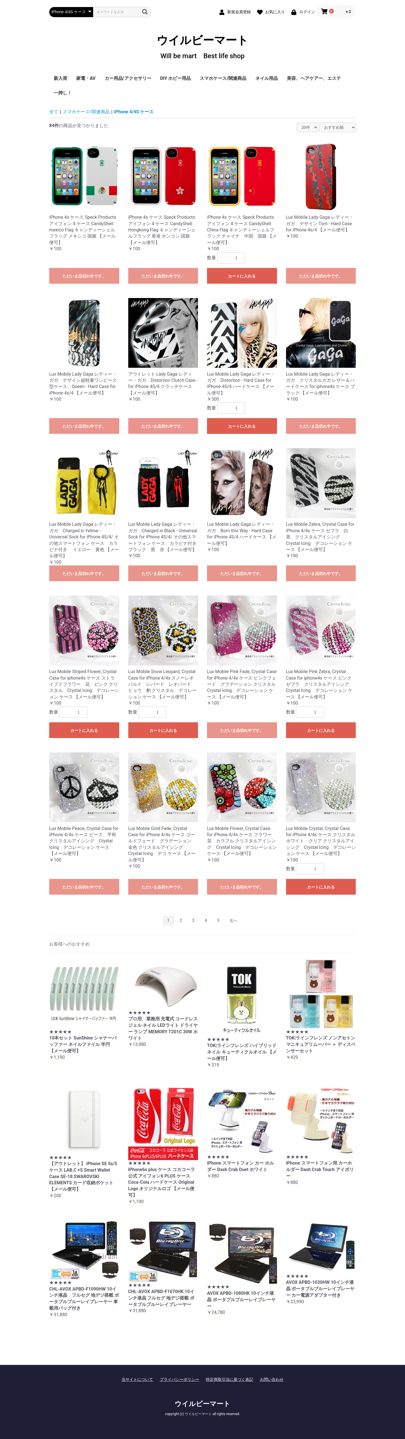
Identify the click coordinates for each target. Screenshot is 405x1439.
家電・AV (86, 78)
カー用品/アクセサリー (128, 78)
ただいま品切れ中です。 (84, 276)
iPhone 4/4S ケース (134, 111)
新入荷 (60, 78)
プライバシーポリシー (179, 1379)
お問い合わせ (272, 1379)
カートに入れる (242, 276)
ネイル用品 (266, 78)
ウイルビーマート (202, 47)
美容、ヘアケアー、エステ (314, 78)
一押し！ (63, 93)
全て (53, 111)
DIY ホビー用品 (175, 78)
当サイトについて (137, 1379)
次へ (233, 920)
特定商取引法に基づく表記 (229, 1379)
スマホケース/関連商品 (223, 78)
